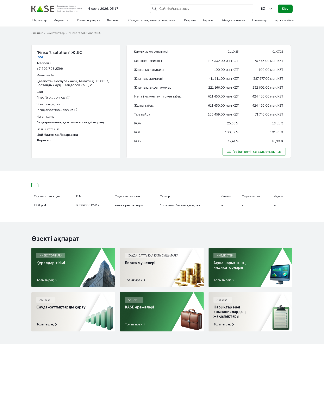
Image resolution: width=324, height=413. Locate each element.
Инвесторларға (88, 20)
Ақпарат (209, 20)
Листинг (113, 20)
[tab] (34, 185)
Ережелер (259, 20)
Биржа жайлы (284, 20)
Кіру (285, 9)
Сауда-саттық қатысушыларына (151, 20)
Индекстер (62, 20)
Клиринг (190, 20)
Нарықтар (39, 20)
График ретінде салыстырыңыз (254, 151)
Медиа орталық (233, 20)
